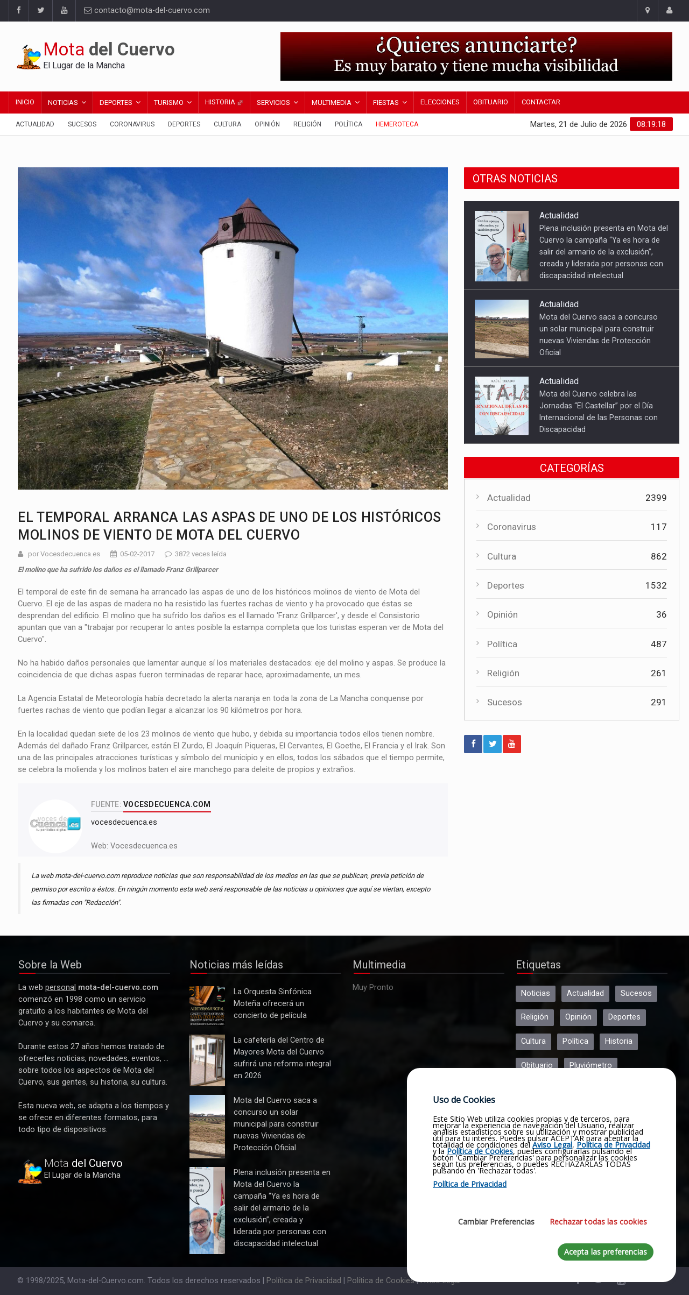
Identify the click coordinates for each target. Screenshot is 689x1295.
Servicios (273, 102)
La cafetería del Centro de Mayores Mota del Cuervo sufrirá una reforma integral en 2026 (207, 1060)
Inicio (25, 102)
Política (348, 124)
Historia (224, 102)
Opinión (267, 124)
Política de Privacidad (303, 1280)
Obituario (490, 102)
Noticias (63, 102)
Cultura (227, 124)
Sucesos (82, 124)
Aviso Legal (552, 1145)
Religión (307, 124)
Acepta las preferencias (605, 1252)
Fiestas (386, 102)
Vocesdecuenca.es (144, 846)
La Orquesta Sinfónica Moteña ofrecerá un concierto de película (207, 1006)
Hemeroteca (397, 124)
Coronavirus (132, 124)
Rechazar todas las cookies (598, 1221)
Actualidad (35, 124)
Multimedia (331, 102)
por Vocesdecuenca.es (64, 554)
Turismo (169, 102)
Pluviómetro (591, 1065)
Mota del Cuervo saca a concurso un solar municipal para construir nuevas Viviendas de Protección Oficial (207, 1126)
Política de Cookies (380, 1280)
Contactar (541, 102)
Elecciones (440, 102)
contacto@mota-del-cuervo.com (147, 10)
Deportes (116, 102)
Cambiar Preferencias (496, 1221)
